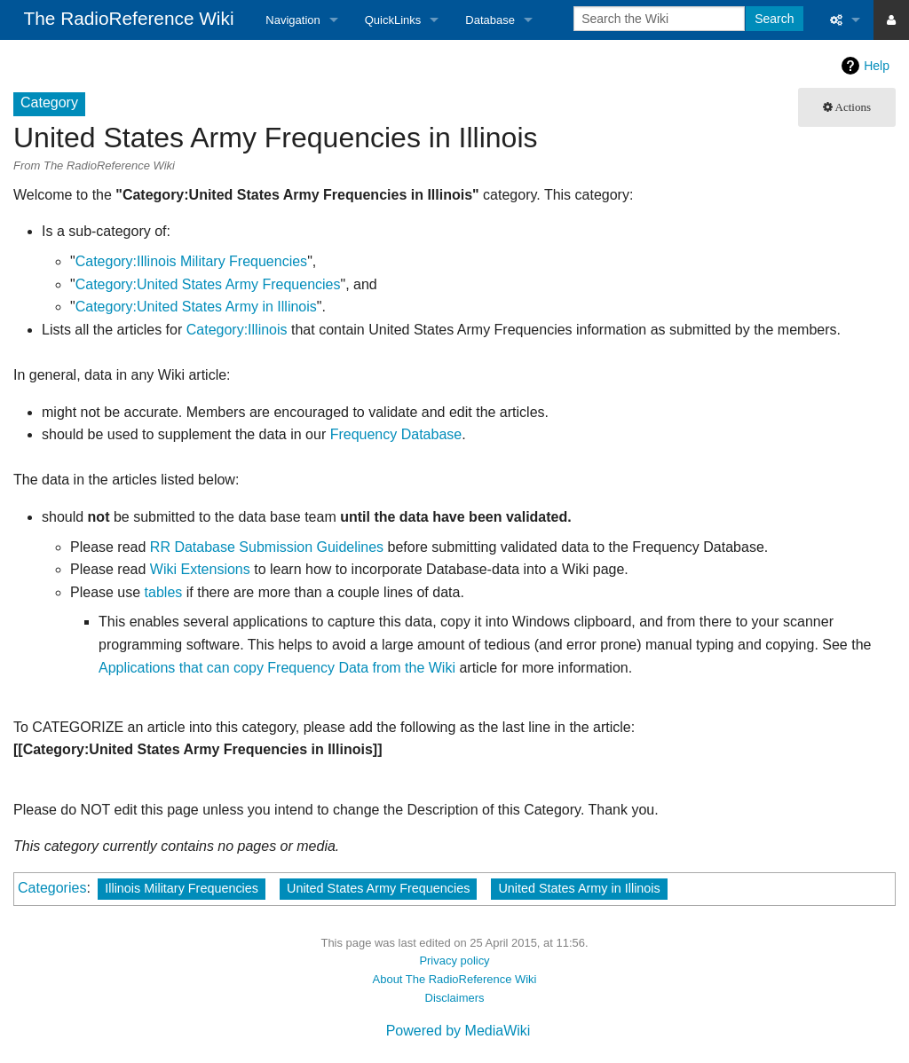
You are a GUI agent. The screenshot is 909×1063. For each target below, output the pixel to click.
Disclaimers (455, 997)
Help (876, 66)
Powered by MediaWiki (458, 1030)
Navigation (292, 20)
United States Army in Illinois (579, 888)
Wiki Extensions (200, 569)
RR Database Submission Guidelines (266, 547)
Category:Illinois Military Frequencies (191, 261)
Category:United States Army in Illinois (196, 306)
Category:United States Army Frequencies (208, 284)
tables (164, 592)
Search (774, 19)
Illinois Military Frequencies (181, 888)
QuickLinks (393, 20)
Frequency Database (396, 434)
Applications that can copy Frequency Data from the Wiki (277, 667)
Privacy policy (454, 960)
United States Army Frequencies (378, 888)
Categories (52, 887)
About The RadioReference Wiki (455, 979)
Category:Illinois (237, 329)
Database (490, 20)
